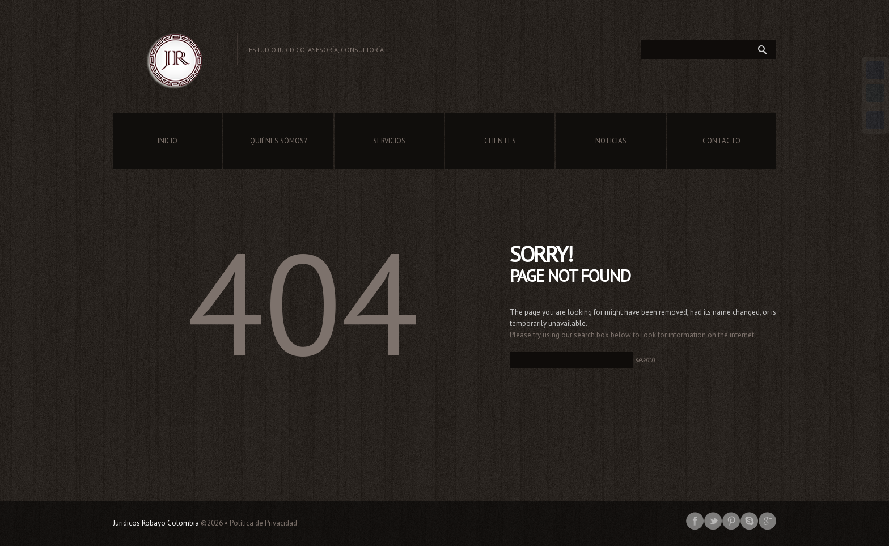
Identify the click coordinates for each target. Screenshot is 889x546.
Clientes (500, 141)
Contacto (721, 141)
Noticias (610, 141)
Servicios (389, 141)
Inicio (167, 141)
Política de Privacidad (263, 523)
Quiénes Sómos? (278, 141)
